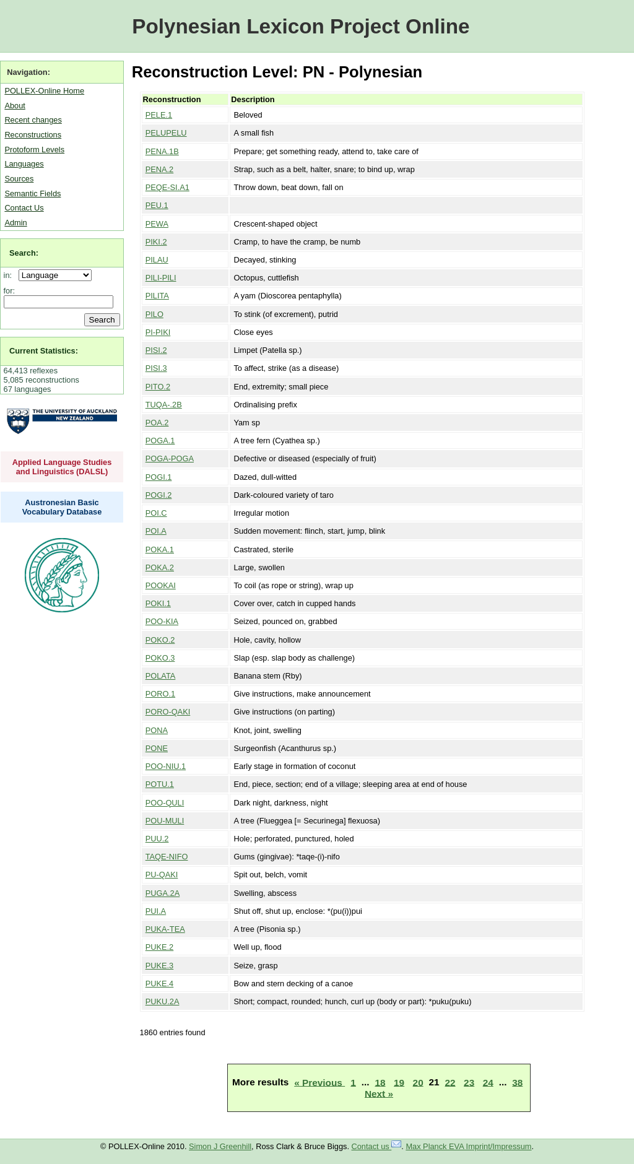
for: (9, 290)
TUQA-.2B (163, 404)
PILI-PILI (160, 277)
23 (469, 1082)
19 (399, 1082)
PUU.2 (157, 838)
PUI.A (155, 911)
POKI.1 (158, 603)
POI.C (156, 513)
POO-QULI (165, 802)
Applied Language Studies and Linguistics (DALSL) (62, 467)
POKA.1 (159, 549)
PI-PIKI (158, 332)
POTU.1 (159, 784)
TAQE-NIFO (166, 856)
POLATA (160, 675)
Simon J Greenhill (220, 1146)
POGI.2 (158, 495)
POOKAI (160, 585)
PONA (156, 730)
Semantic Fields (32, 193)
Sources (18, 178)
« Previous (319, 1082)
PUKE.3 (159, 965)
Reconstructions (32, 134)
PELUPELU (166, 132)
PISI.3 (156, 368)
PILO (154, 314)
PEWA (156, 223)
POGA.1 (160, 440)
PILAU (156, 259)
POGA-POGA (169, 458)
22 (450, 1082)
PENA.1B (162, 151)
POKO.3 (160, 657)
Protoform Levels (34, 149)
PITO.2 (157, 386)
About (14, 105)
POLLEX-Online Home (44, 90)
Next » (379, 1093)
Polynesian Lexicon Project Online (300, 26)
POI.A (156, 531)
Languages (23, 163)
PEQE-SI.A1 (167, 187)
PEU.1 (156, 205)
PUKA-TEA (165, 929)
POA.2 (157, 422)
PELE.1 (158, 114)
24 (488, 1082)
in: (10, 275)
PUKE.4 (159, 983)
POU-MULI (165, 820)
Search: (23, 253)
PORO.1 (160, 693)
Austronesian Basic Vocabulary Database (62, 507)
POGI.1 (158, 477)
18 (380, 1082)
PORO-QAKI (168, 711)
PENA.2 (159, 169)
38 (517, 1082)
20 (418, 1082)
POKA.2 (159, 567)
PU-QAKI (161, 874)
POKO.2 (160, 640)
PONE (156, 748)
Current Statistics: (43, 350)
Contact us (377, 1146)
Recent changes (32, 119)
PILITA (157, 295)
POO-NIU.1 (165, 766)
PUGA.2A (162, 893)
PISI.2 (156, 350)
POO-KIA (161, 621)
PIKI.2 (156, 241)
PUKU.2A (162, 1001)
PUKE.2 (159, 947)
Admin (15, 222)
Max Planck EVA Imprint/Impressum (468, 1146)
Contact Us (23, 207)
